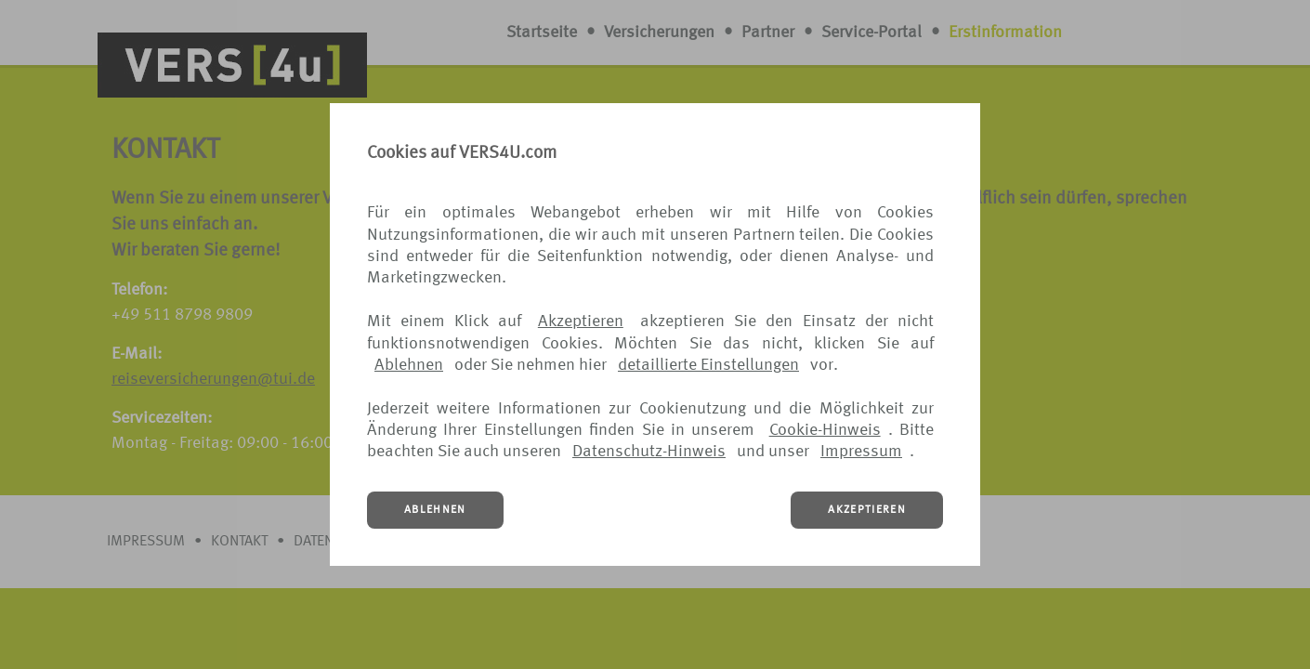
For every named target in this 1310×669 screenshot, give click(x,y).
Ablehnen (408, 365)
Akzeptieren (580, 321)
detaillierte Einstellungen (708, 365)
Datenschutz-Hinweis (649, 451)
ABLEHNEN (435, 510)
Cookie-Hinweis (825, 430)
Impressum (861, 451)
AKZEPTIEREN (867, 510)
